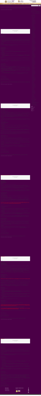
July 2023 (33, 24)
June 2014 (33, 75)
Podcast (2, 316)
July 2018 (33, 58)
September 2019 (33, 50)
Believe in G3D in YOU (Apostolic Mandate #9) (13, 236)
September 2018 (33, 57)
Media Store (31, 3)
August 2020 (33, 44)
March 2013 (33, 83)
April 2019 (33, 53)
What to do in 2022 (34, 104)
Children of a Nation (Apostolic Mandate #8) (13, 318)
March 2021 (33, 40)
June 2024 (33, 18)
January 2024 (33, 21)
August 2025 (33, 17)
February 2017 (33, 67)
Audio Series (16, 3)
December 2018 (33, 55)
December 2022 (33, 28)
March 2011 (33, 96)
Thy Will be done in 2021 (5, 316)
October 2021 (33, 36)
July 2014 (33, 74)
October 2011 (33, 93)
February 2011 (33, 97)
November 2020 (34, 42)
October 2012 (33, 86)
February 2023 (33, 27)
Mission (24, 3)
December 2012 (33, 85)
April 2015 (33, 69)
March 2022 (33, 33)
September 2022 (33, 30)
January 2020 (33, 48)
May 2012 (33, 89)
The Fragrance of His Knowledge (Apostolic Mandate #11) (15, 82)
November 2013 (33, 79)
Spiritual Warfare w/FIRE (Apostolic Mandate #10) (14, 154)
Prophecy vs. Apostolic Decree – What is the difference (36, 14)
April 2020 (33, 46)
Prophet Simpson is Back (7, 390)
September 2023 (33, 23)
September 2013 (33, 80)
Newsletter (33, 100)
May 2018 (33, 59)
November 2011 (33, 92)
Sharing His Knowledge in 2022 (35, 102)
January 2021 (33, 41)
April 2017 (33, 66)
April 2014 (33, 76)
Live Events (27, 3)
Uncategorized (34, 103)
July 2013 (33, 81)
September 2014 (33, 73)
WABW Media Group (27, 394)
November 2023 (33, 22)
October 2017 (33, 63)
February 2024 (33, 20)
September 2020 (34, 43)
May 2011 (33, 95)
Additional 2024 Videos (33, 9)
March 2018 (33, 60)
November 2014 (33, 72)
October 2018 (33, 56)
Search (32, 4)
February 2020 (33, 47)
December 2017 (33, 62)
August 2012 (33, 87)
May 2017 (33, 65)
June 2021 (33, 38)
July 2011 (33, 94)
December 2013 (33, 78)
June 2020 (33, 45)
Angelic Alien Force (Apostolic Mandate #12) (13, 8)
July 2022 (33, 31)
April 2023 (33, 26)
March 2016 (33, 68)
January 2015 (33, 71)
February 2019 (33, 54)
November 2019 (33, 49)
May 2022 (33, 32)
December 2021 (33, 35)
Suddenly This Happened (33, 10)
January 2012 (33, 91)
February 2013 (33, 84)
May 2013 (33, 82)
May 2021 (33, 39)
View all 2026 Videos (33, 8)
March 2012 (33, 90)
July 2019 (33, 51)
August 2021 (33, 37)
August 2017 (33, 64)
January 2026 (33, 16)
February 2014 (33, 77)
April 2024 (33, 19)
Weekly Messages (12, 3)
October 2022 (33, 29)
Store (31, 110)
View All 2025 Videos (7, 389)
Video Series (21, 3)
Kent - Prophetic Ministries (9, 9)
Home (8, 3)
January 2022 (33, 34)
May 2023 (33, 25)
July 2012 (33, 88)
